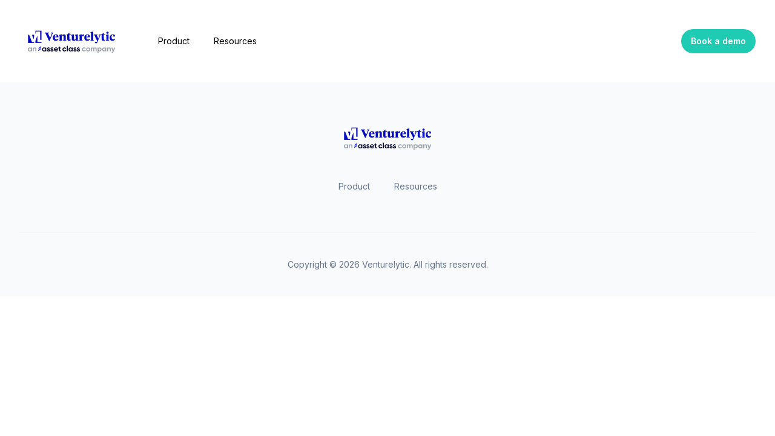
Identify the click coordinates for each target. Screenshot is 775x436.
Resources (235, 41)
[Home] (71, 41)
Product (174, 41)
